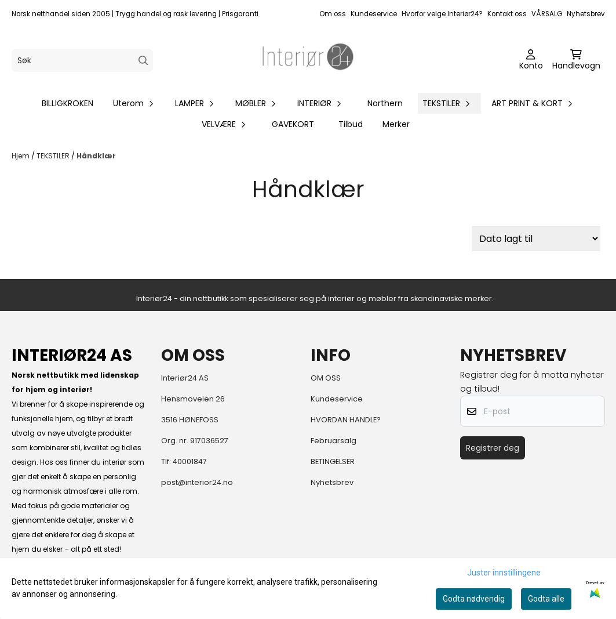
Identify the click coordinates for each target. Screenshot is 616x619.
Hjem (21, 156)
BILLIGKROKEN (67, 103)
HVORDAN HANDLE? (346, 420)
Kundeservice (374, 14)
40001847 (190, 461)
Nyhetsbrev (586, 14)
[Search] (143, 60)
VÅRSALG (546, 14)
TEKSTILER (54, 156)
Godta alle (546, 598)
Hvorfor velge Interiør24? (442, 14)
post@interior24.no (197, 482)
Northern (385, 103)
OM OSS (326, 378)
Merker (396, 124)
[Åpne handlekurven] (576, 60)
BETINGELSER (333, 461)
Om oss (332, 14)
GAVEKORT (293, 124)
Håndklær (96, 156)
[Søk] (82, 60)
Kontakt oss (507, 14)
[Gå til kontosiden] (531, 60)
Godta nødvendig (474, 598)
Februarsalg (333, 441)
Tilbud (350, 124)
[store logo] (308, 60)
